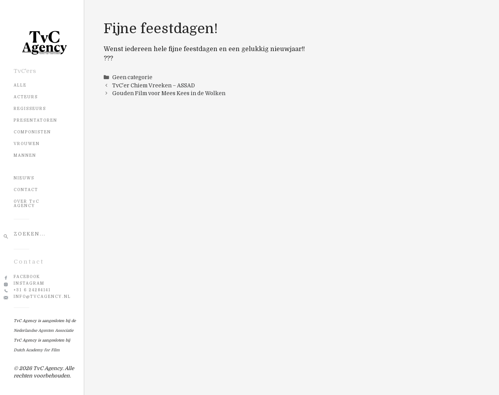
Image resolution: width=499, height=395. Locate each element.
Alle (20, 85)
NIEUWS (24, 178)
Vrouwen (27, 144)
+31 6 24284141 (32, 290)
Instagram (29, 283)
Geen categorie (132, 77)
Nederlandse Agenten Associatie (43, 330)
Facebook (27, 277)
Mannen (25, 155)
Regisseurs (30, 108)
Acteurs (26, 97)
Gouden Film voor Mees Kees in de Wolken (168, 93)
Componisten (32, 132)
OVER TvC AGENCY (26, 203)
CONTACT (26, 190)
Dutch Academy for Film (37, 350)
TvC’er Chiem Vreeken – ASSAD (153, 86)
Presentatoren (35, 120)
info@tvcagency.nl (42, 296)
